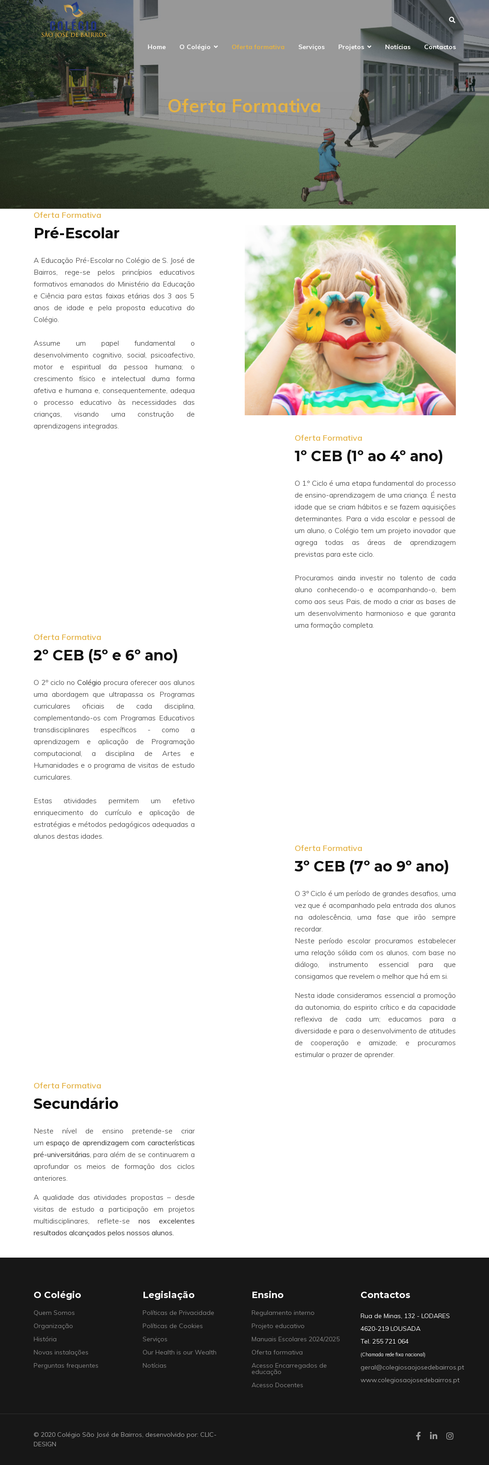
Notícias (397, 47)
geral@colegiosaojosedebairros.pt (412, 1367)
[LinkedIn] (433, 1436)
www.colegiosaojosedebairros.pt (410, 1380)
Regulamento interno (283, 1312)
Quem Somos (54, 1312)
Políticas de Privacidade (178, 1312)
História (45, 1339)
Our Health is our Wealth (180, 1352)
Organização (53, 1326)
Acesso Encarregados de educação (289, 1368)
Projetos (351, 47)
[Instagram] (450, 1436)
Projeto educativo (278, 1326)
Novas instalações (61, 1352)
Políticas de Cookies (173, 1326)
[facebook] (418, 1436)
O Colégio (195, 47)
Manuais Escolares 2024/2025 (296, 1339)
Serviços (311, 47)
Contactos (440, 47)
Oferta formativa (258, 47)
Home (157, 47)
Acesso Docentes (277, 1385)
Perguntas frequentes (66, 1365)
